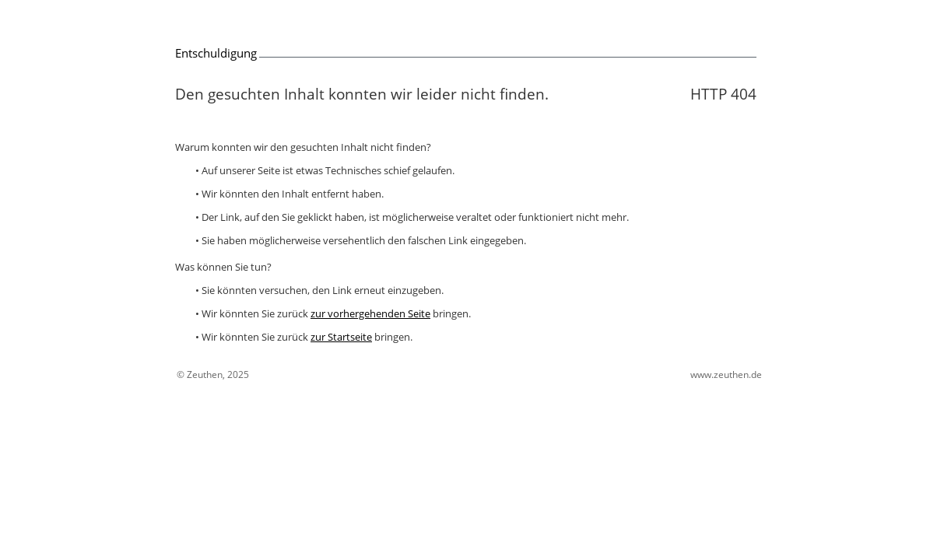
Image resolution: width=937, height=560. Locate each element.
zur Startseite (341, 337)
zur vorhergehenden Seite (370, 313)
